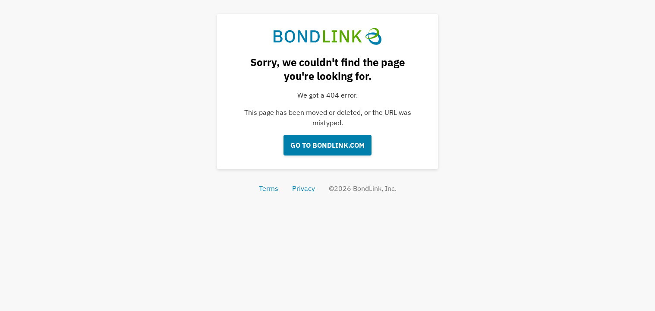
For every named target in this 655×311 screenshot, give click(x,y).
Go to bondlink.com (327, 145)
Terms (268, 188)
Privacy (303, 188)
